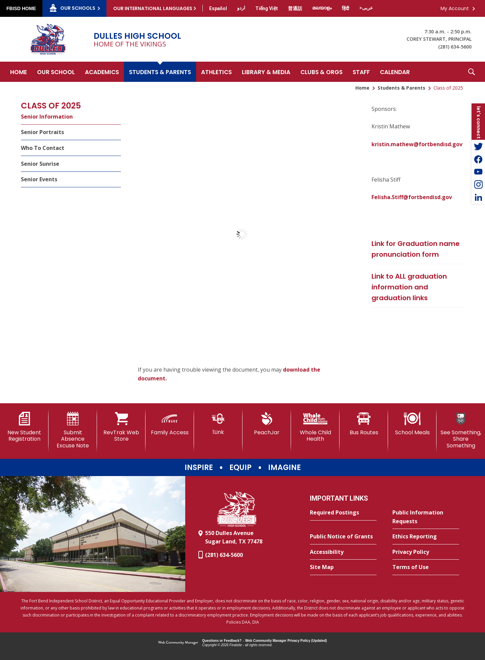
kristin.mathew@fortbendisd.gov (416, 144)
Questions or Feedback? (221, 640)
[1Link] (218, 423)
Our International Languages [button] (152, 8)
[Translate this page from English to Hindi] (345, 8)
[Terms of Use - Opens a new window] (425, 567)
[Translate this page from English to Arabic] (366, 8)
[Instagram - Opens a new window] (478, 185)
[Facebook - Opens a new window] (478, 159)
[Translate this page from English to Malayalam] (322, 8)
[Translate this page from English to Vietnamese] (266, 8)
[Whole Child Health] (315, 427)
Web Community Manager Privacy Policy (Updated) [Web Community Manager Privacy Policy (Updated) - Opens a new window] (286, 640)
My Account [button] (455, 8)
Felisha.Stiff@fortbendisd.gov (411, 197)
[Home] (18, 72)
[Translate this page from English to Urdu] (241, 8)
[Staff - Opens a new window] (361, 72)
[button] (471, 72)
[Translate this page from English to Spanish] (218, 8)
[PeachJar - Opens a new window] (267, 424)
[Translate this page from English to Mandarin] (295, 8)
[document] (242, 234)
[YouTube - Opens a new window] (478, 172)
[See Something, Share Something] (461, 430)
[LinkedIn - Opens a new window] (478, 197)
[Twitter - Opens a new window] (478, 146)
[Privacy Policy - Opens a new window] (425, 552)
